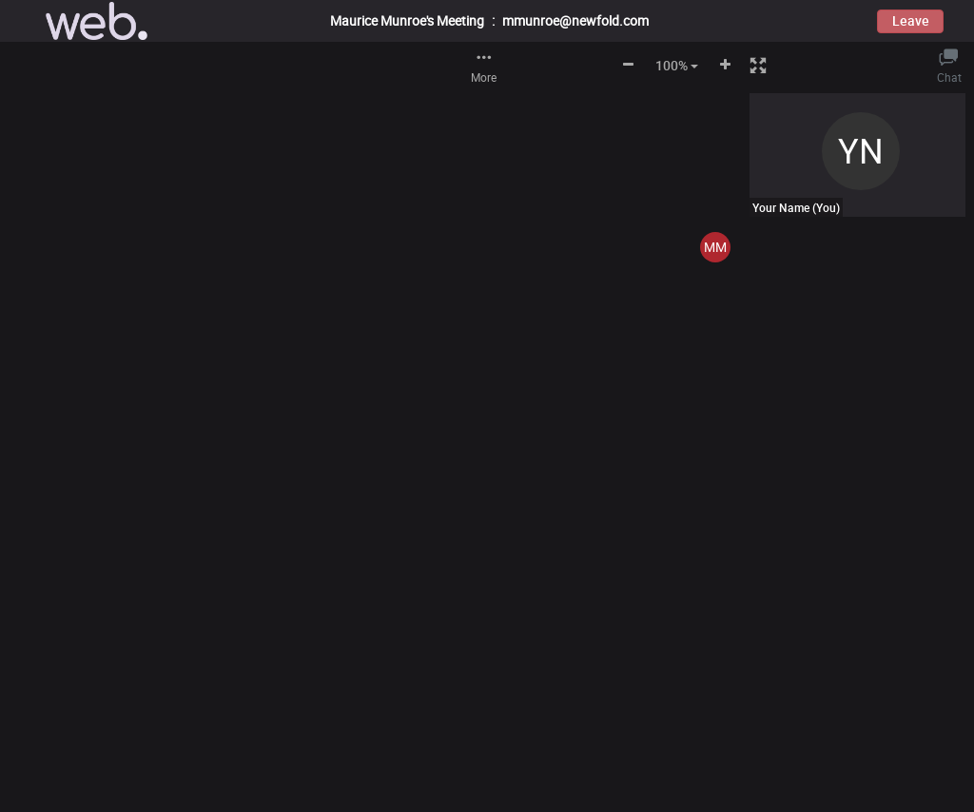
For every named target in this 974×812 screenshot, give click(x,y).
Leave (910, 20)
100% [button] (676, 65)
